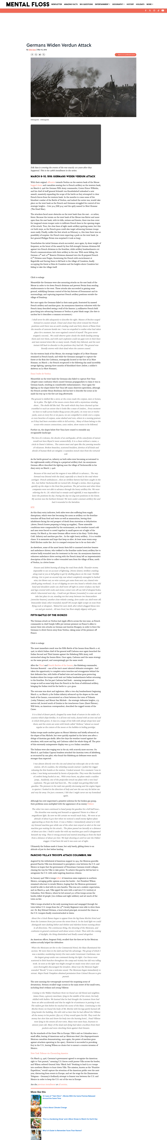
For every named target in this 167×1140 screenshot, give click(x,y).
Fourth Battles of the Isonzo (60, 665)
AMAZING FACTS (71, 4)
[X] (150, 10)
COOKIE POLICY (124, 1130)
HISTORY (130, 4)
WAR (33, 1106)
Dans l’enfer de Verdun (41, 373)
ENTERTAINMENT (102, 4)
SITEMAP (86, 1133)
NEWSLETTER (56, 4)
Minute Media (79, 1138)
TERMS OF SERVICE (44, 1133)
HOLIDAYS (140, 4)
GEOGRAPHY (117, 4)
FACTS (54, 1106)
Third (41, 665)
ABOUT (40, 1130)
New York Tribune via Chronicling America (49, 1053)
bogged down (36, 185)
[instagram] (154, 10)
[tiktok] (158, 10)
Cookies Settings (65, 146)
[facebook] (145, 10)
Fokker (90, 803)
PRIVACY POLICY (105, 1130)
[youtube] (163, 10)
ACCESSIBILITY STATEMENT (66, 1133)
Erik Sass (32, 49)
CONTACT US (62, 1130)
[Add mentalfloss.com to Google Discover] (125, 54)
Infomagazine (45, 120)
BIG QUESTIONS (86, 4)
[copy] (43, 54)
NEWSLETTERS (87, 1130)
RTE (33, 507)
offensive (51, 182)
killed (58, 878)
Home (33, 1115)
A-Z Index (103, 1133)
